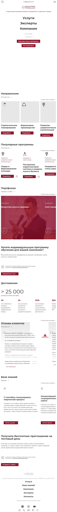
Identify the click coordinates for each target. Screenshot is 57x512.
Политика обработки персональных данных (28, 500)
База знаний (28, 33)
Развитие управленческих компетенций (6, 160)
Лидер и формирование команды (8, 168)
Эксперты (28, 23)
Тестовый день (28, 45)
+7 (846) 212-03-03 (28, 2)
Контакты (28, 36)
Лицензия (5, 478)
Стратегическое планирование (9, 126)
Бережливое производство (28, 126)
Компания (28, 28)
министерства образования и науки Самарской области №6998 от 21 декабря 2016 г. (31, 478)
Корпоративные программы (28, 41)
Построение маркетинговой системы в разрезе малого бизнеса (32, 168)
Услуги (28, 18)
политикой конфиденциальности (20, 267)
